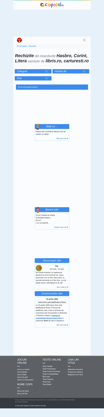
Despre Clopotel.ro (20, 400)
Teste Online (52, 359)
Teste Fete (47, 382)
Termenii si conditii (46, 400)
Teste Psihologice (49, 369)
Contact (37, 400)
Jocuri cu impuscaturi (25, 380)
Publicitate (31, 400)
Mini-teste (46, 377)
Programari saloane (75, 372)
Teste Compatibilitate (51, 374)
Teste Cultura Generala (51, 371)
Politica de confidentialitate (61, 400)
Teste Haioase (48, 379)
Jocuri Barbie (22, 372)
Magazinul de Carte (75, 374)
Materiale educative (75, 369)
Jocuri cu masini (23, 369)
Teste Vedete (48, 366)
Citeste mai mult (61, 227)
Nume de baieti (23, 391)
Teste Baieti (47, 384)
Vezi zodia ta (62, 287)
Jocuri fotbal (21, 374)
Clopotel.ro (52, 5)
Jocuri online (22, 361)
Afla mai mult (62, 138)
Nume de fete (22, 393)
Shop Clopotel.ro (19, 40)
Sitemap (25, 402)
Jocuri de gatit (22, 377)
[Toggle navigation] (84, 40)
